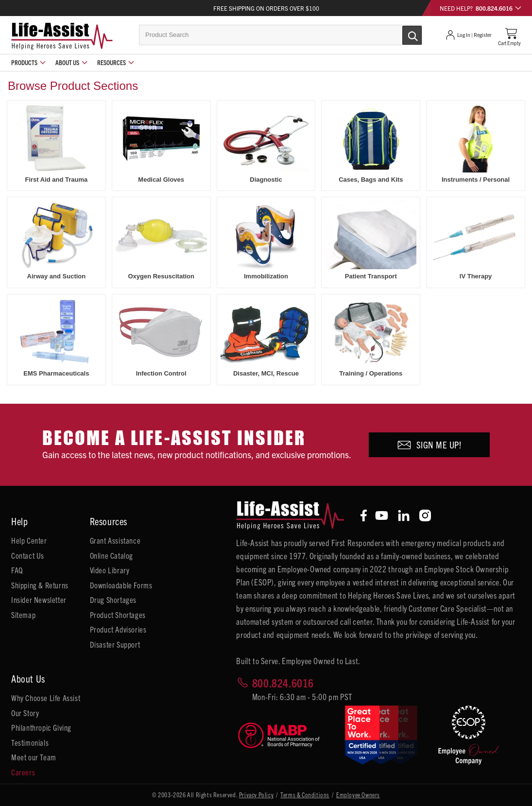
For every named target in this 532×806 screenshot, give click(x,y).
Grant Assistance (115, 540)
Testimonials (30, 742)
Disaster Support (115, 644)
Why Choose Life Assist (45, 698)
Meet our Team (33, 757)
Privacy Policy (256, 794)
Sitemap (23, 614)
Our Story (25, 713)
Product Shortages (118, 614)
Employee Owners (358, 794)
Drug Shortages (113, 599)
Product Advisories (118, 629)
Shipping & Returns (40, 585)
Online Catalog (111, 555)
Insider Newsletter (39, 599)
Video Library (110, 570)
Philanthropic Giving (41, 727)
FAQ (17, 570)
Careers (23, 772)
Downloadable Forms (121, 585)
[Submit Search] (402, 34)
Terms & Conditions (304, 794)
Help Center (29, 540)
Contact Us (27, 555)
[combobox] (280, 35)
